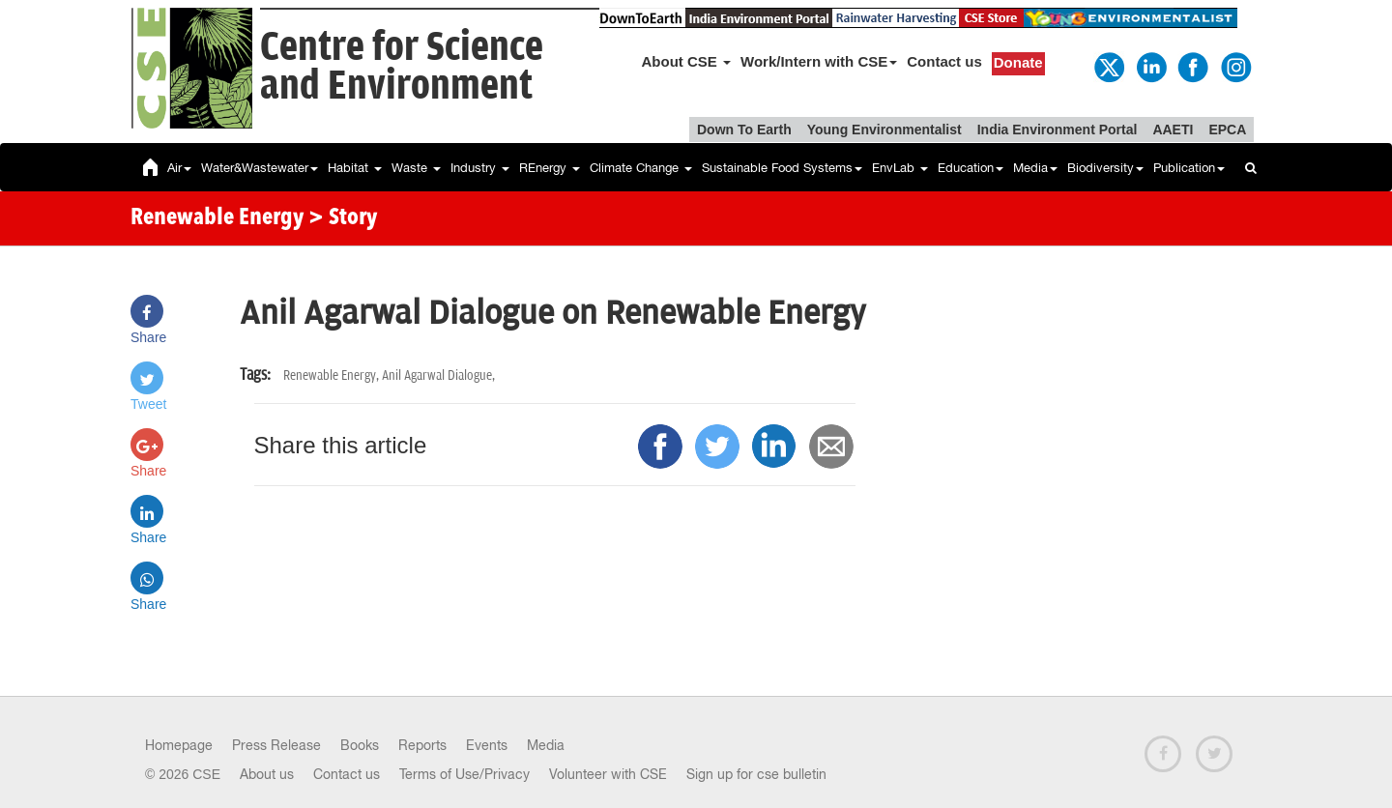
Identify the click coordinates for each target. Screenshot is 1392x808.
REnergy (549, 167)
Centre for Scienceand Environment (401, 67)
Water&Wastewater (259, 167)
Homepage (179, 745)
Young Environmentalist (884, 129)
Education (970, 167)
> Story (342, 218)
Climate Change (641, 167)
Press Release (276, 745)
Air (179, 167)
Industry (479, 167)
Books (359, 745)
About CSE (687, 61)
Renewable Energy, (332, 375)
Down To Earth (744, 129)
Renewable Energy (217, 218)
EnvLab (900, 167)
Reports (422, 745)
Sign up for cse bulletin (756, 774)
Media (1035, 167)
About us (267, 774)
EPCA (1227, 129)
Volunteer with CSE (608, 774)
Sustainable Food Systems (782, 167)
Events (487, 745)
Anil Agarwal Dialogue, (438, 375)
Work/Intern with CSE (818, 61)
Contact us (944, 61)
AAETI (1172, 129)
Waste (416, 167)
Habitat (355, 167)
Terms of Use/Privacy (464, 774)
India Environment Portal (1057, 129)
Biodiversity (1105, 167)
